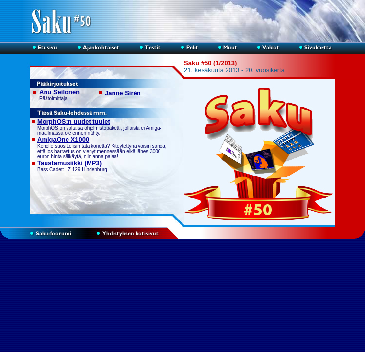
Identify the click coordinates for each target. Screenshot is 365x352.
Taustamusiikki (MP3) (69, 163)
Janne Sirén (123, 93)
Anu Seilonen (59, 92)
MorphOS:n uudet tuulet (73, 121)
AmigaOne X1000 (63, 139)
